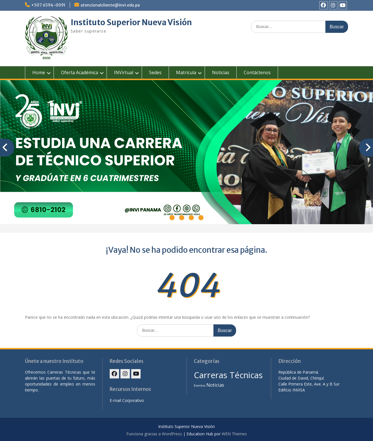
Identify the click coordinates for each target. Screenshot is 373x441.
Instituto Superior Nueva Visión (131, 22)
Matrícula (186, 72)
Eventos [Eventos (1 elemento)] (199, 386)
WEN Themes (234, 433)
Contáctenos (257, 72)
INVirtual (123, 72)
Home (38, 72)
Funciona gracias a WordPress (154, 433)
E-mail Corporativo (127, 400)
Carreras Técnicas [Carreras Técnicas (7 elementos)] (228, 375)
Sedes (155, 72)
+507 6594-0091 (48, 5)
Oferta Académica (79, 72)
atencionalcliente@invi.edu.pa (110, 5)
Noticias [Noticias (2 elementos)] (215, 385)
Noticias (220, 72)
